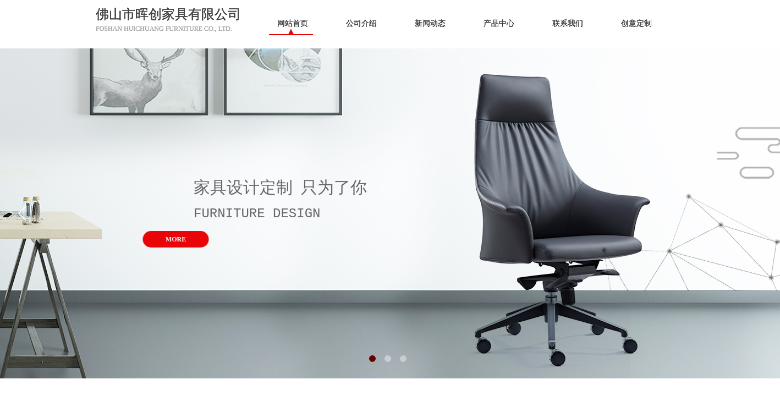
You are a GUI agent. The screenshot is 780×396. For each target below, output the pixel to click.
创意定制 (636, 23)
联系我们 (567, 23)
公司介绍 (361, 23)
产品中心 (499, 23)
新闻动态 (430, 23)
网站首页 (292, 23)
